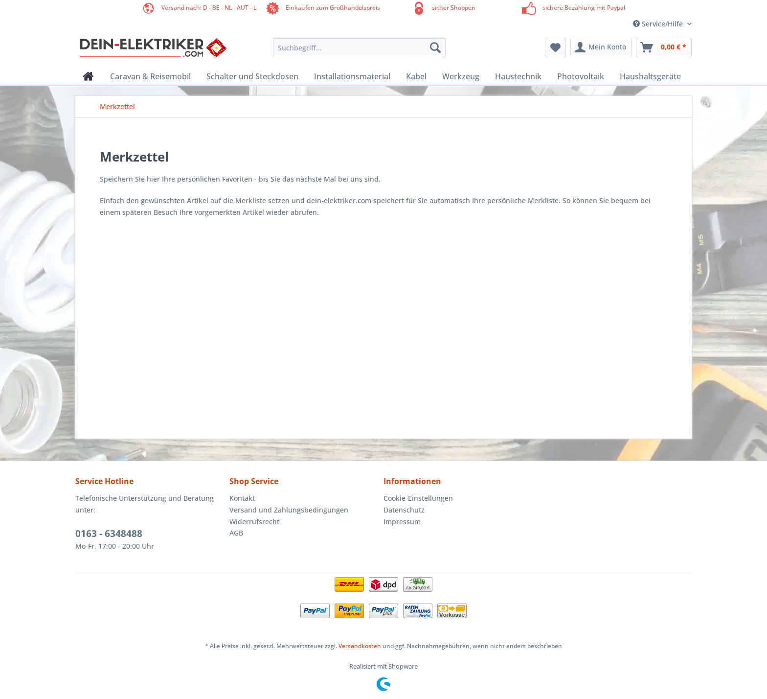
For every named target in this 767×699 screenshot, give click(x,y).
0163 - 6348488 (108, 533)
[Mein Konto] (601, 47)
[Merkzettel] (555, 47)
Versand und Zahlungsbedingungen (288, 509)
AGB (236, 532)
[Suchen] (435, 47)
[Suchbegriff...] (359, 47)
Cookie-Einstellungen (418, 498)
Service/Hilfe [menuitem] (659, 23)
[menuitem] (359, 52)
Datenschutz (404, 509)
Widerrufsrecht (254, 521)
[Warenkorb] (664, 47)
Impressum (402, 521)
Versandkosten (359, 646)
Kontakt (242, 498)
